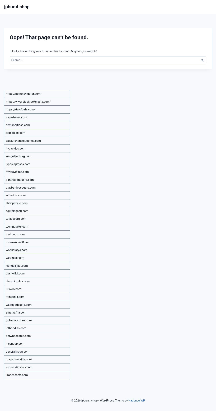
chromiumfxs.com (18, 281)
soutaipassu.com (17, 211)
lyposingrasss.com (18, 164)
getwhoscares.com (18, 336)
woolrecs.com (15, 257)
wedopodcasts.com (19, 304)
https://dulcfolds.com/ (20, 109)
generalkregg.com (17, 351)
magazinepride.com (19, 359)
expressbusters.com (19, 367)
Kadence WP (136, 400)
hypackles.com (16, 148)
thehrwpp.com (15, 234)
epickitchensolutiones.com (23, 140)
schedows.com (16, 195)
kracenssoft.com (17, 375)
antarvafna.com (16, 312)
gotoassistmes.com (19, 320)
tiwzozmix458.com (18, 242)
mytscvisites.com (17, 172)
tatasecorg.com (16, 218)
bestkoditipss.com (18, 125)
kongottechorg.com (18, 156)
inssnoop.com (15, 343)
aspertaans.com (16, 117)
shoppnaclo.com (17, 203)
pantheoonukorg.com (20, 179)
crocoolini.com (15, 132)
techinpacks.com (17, 226)
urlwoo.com (13, 289)
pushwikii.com (15, 273)
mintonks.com (15, 296)
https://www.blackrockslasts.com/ (28, 101)
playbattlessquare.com (21, 187)
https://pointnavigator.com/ (24, 93)
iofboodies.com (16, 328)
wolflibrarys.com (16, 250)
